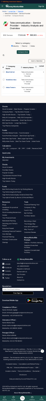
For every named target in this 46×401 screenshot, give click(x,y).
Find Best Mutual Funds (10, 133)
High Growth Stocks (9, 114)
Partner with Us (22, 272)
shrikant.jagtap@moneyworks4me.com (20, 313)
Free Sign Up (17, 293)
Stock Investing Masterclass (11, 212)
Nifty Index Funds (8, 141)
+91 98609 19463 (16, 328)
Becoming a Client (30, 221)
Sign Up (41, 6)
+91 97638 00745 (16, 315)
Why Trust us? (29, 229)
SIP (3, 148)
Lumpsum (13, 148)
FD (7, 148)
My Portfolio (28, 213)
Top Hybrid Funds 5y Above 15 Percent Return (17, 197)
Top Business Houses (22, 112)
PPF (23, 148)
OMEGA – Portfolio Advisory (33, 243)
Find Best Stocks (7, 170)
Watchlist (5, 160)
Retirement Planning (8, 221)
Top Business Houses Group (11, 175)
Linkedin (6, 264)
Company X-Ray (29, 207)
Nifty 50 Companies (9, 117)
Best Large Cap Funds (25, 138)
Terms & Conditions (24, 371)
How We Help (6, 234)
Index (32, 46)
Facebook (7, 267)
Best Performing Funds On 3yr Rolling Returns (17, 189)
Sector (24, 46)
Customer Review (30, 232)
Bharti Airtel (10, 72)
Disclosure (23, 375)
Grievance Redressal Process (24, 367)
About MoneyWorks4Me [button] (23, 393)
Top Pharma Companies (10, 126)
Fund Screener (24, 133)
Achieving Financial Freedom (11, 231)
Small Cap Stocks (26, 120)
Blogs (4, 205)
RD (20, 148)
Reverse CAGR (37, 148)
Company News (7, 112)
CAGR (28, 148)
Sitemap (5, 242)
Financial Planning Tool (31, 205)
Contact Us (20, 280)
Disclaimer (36, 371)
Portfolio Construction (9, 239)
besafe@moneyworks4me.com (27, 263)
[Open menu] (2, 6)
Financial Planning (8, 237)
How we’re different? (31, 226)
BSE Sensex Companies (10, 120)
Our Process (21, 274)
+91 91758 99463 (16, 341)
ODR (36, 367)
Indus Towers (10, 87)
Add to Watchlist (36, 61)
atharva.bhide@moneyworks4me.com (19, 338)
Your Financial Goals (9, 218)
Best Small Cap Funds (27, 136)
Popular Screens (29, 109)
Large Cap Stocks (21, 123)
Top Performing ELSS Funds (11, 192)
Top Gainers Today (23, 114)
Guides (4, 215)
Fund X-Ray (28, 210)
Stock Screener (7, 109)
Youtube (6, 271)
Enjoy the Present (8, 228)
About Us (20, 277)
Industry (15, 46)
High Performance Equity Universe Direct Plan (17, 195)
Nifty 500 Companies (24, 117)
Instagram (7, 274)
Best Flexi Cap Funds (9, 138)
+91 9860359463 (23, 266)
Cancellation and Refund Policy (29, 364)
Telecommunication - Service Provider (27, 74)
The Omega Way (29, 224)
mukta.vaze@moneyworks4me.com (19, 325)
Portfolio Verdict (29, 216)
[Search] (22, 398)
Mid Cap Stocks (7, 123)
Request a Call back (23, 269)
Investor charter (10, 371)
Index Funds (36, 141)
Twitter (6, 278)
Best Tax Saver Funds (23, 141)
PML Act (9, 367)
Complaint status (11, 364)
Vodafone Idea (11, 80)
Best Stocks (18, 109)
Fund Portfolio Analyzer (10, 136)
